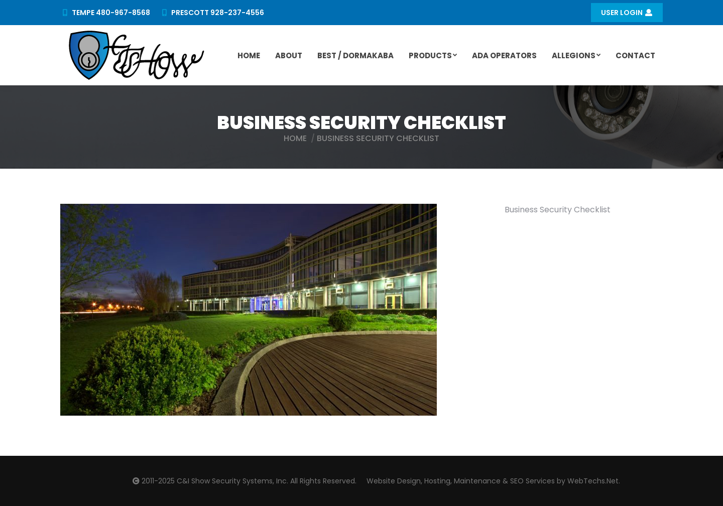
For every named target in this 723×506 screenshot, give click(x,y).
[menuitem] (249, 55)
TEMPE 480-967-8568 (105, 13)
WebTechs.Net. (593, 481)
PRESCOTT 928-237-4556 (212, 13)
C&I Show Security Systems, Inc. (232, 481)
